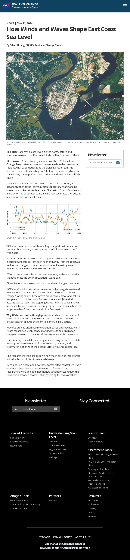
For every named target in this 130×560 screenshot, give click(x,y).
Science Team (97, 433)
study (32, 161)
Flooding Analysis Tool (98, 469)
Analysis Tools (19, 496)
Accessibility (83, 537)
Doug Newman (81, 547)
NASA (6, 6)
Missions (92, 516)
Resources (94, 496)
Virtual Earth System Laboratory (25, 504)
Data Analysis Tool (19, 500)
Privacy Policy (62, 537)
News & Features (21, 433)
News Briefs (16, 445)
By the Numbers (56, 453)
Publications (93, 504)
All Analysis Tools (18, 508)
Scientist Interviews (19, 441)
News (10, 23)
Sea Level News (17, 437)
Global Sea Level (57, 445)
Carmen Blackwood (73, 543)
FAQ (90, 512)
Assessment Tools (100, 450)
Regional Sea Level (58, 449)
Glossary (92, 508)
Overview (53, 441)
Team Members (95, 441)
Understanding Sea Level (62, 435)
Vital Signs (54, 457)
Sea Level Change (24, 6)
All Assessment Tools (98, 487)
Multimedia (93, 500)
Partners (55, 496)
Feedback (44, 537)
